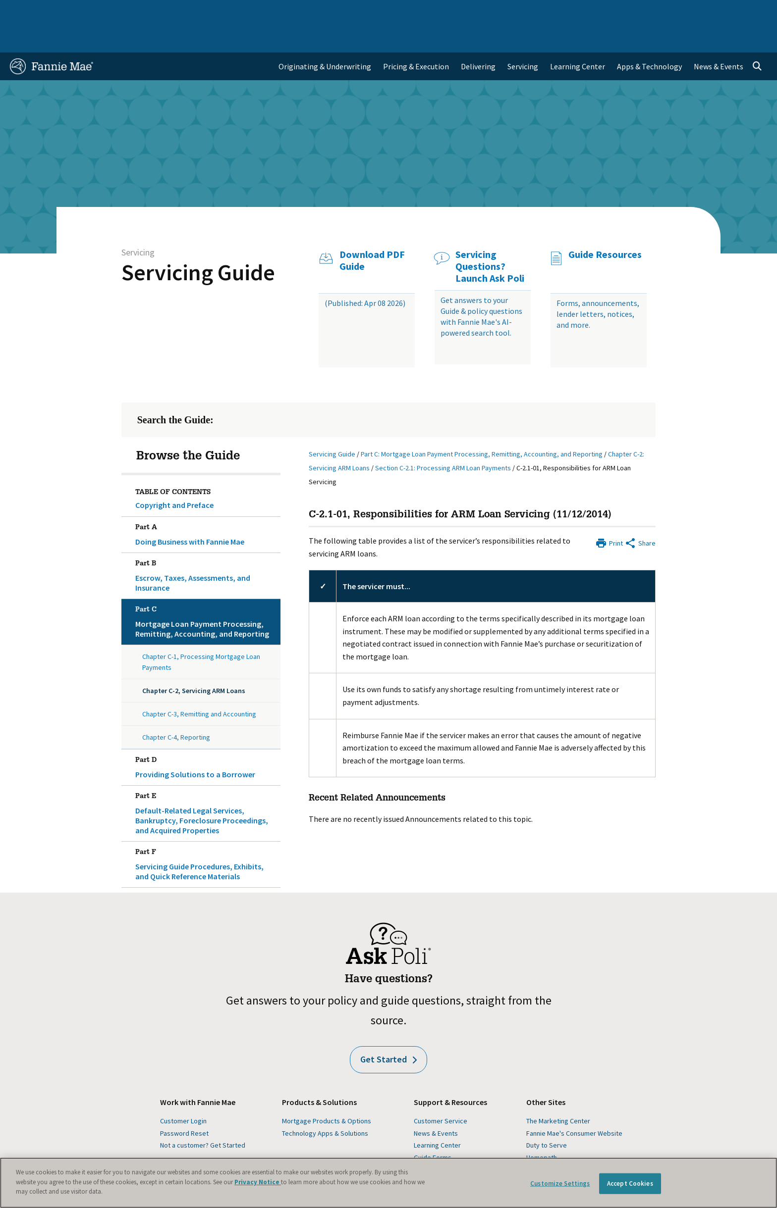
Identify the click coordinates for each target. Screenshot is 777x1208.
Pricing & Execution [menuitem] (416, 38)
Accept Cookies (630, 1183)
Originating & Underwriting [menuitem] (324, 38)
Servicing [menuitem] (522, 38)
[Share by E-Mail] (640, 513)
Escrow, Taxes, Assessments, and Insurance (206, 545)
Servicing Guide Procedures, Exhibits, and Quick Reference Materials (206, 834)
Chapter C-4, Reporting (176, 708)
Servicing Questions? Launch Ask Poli (489, 237)
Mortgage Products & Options (326, 1092)
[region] (388, 1183)
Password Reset (184, 1104)
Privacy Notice (257, 1182)
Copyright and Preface (174, 476)
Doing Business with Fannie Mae (206, 504)
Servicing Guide (198, 243)
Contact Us (740, 12)
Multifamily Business (173, 12)
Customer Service (440, 1092)
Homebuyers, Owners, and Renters (345, 12)
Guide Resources (605, 226)
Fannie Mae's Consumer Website (574, 1104)
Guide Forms (432, 1128)
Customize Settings (560, 1183)
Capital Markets (248, 12)
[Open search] (757, 37)
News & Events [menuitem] (718, 38)
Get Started (388, 1030)
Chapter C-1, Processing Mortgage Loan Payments (201, 633)
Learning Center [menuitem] (577, 38)
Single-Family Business (87, 12)
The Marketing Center (558, 1092)
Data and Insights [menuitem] (593, 12)
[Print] (609, 513)
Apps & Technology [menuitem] (649, 38)
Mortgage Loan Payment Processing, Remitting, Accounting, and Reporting (206, 591)
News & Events (436, 1104)
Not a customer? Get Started (202, 1116)
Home (26, 12)
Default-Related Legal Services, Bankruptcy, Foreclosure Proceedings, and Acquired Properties (206, 782)
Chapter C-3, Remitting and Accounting (199, 685)
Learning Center (437, 1116)
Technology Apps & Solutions (325, 1104)
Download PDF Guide (372, 232)
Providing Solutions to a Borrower (206, 737)
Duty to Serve (546, 1116)
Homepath (541, 1128)
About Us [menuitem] (535, 12)
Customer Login (183, 1092)
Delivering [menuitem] (478, 38)
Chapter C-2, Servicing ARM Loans (193, 661)
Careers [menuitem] (697, 12)
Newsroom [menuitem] (653, 12)
